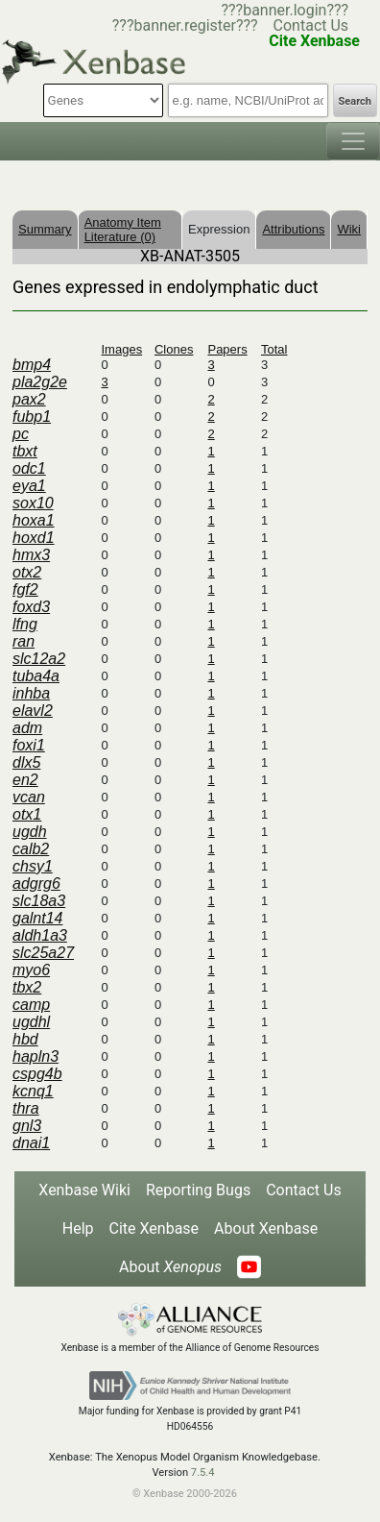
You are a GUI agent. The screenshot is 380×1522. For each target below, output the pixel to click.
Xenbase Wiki (84, 1190)
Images (122, 349)
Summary (45, 229)
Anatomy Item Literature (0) (122, 229)
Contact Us (311, 25)
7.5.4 (203, 1472)
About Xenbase (266, 1228)
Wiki (349, 229)
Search (355, 101)
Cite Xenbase (154, 1228)
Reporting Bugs (198, 1190)
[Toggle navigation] (353, 141)
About (170, 1267)
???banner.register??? (185, 25)
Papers (227, 349)
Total (274, 349)
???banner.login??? (284, 10)
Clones (173, 349)
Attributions (293, 229)
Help (78, 1228)
